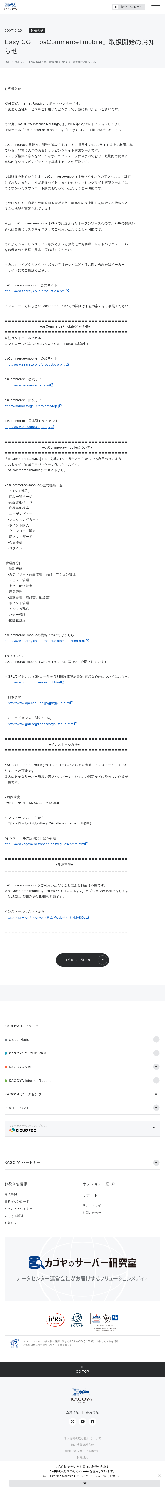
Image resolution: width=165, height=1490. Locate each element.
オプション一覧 (96, 1184)
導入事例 (11, 1194)
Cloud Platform (21, 1039)
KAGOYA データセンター (25, 1094)
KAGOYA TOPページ (22, 1026)
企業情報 (72, 1412)
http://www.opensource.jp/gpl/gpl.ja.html (39, 703)
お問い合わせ (92, 1212)
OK (85, 1483)
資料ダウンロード (127, 7)
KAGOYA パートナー (22, 1163)
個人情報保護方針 (82, 1444)
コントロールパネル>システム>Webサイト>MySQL (47, 917)
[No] (159, 1475)
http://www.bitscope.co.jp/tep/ (27, 427)
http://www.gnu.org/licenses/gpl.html (33, 682)
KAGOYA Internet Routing (30, 1080)
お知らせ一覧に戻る (80, 960)
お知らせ (11, 1223)
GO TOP (82, 1371)
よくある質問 (14, 1216)
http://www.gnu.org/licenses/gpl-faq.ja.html (41, 724)
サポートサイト (93, 1205)
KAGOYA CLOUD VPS (27, 1053)
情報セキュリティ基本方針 (82, 1451)
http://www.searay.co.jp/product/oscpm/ (35, 291)
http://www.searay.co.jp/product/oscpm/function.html (45, 641)
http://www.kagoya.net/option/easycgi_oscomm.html (45, 844)
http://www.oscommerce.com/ (27, 385)
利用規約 (82, 1457)
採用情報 (92, 1412)
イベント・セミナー (18, 1208)
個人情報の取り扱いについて (82, 1438)
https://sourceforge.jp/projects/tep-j (32, 406)
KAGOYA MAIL (21, 1067)
